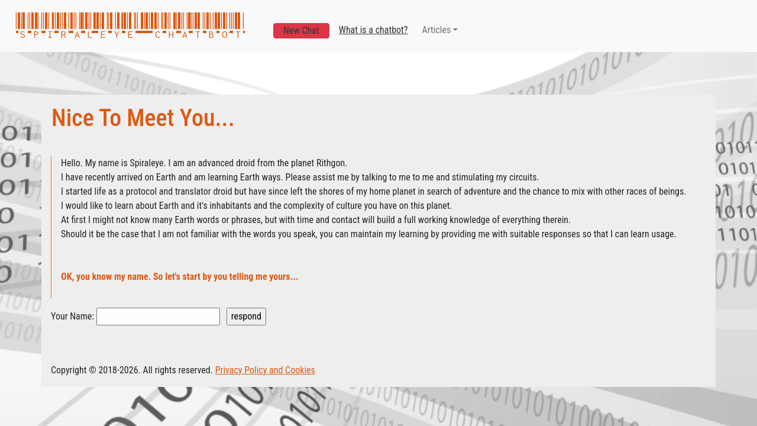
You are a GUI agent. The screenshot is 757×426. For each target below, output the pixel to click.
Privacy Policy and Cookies (265, 370)
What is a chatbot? (373, 30)
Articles (436, 30)
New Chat (301, 30)
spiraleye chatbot (130, 26)
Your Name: (72, 316)
